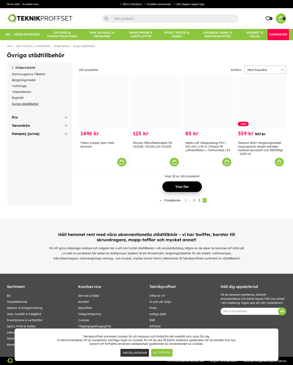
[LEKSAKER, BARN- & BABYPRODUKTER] (217, 34)
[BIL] (8, 34)
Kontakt (83, 302)
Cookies (83, 320)
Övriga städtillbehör (84, 46)
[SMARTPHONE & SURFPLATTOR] (141, 34)
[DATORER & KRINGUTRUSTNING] (62, 34)
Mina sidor (13, 4)
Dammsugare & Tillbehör (28, 74)
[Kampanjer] (278, 34)
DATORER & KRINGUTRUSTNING (24, 308)
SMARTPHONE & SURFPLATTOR (25, 320)
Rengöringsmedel (23, 80)
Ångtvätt (18, 98)
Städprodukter (62, 46)
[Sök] (170, 18)
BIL (9, 296)
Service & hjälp (88, 296)
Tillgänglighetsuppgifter (95, 326)
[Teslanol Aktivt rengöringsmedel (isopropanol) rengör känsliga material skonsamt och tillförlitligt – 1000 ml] (261, 102)
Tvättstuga (19, 86)
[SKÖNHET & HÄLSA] (255, 34)
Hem (9, 46)
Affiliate (155, 326)
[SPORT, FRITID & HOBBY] (177, 34)
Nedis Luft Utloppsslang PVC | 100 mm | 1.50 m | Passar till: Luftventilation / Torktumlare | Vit (207, 146)
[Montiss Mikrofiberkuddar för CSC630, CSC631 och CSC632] (156, 102)
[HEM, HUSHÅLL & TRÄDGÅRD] (102, 34)
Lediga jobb (157, 314)
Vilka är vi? (157, 296)
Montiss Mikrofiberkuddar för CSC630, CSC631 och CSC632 (152, 144)
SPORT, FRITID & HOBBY (21, 326)
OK (282, 311)
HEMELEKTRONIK (17, 302)
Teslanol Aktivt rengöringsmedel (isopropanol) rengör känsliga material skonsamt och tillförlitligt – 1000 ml (260, 148)
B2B (152, 320)
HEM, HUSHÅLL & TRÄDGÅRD (33, 46)
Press (153, 308)
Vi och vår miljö (160, 302)
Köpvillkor (85, 308)
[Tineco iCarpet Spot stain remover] (103, 102)
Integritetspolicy (89, 314)
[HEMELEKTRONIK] (26, 34)
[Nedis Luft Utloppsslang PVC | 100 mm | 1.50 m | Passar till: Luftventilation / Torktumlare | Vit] (208, 102)
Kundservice (30, 4)
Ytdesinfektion (21, 92)
